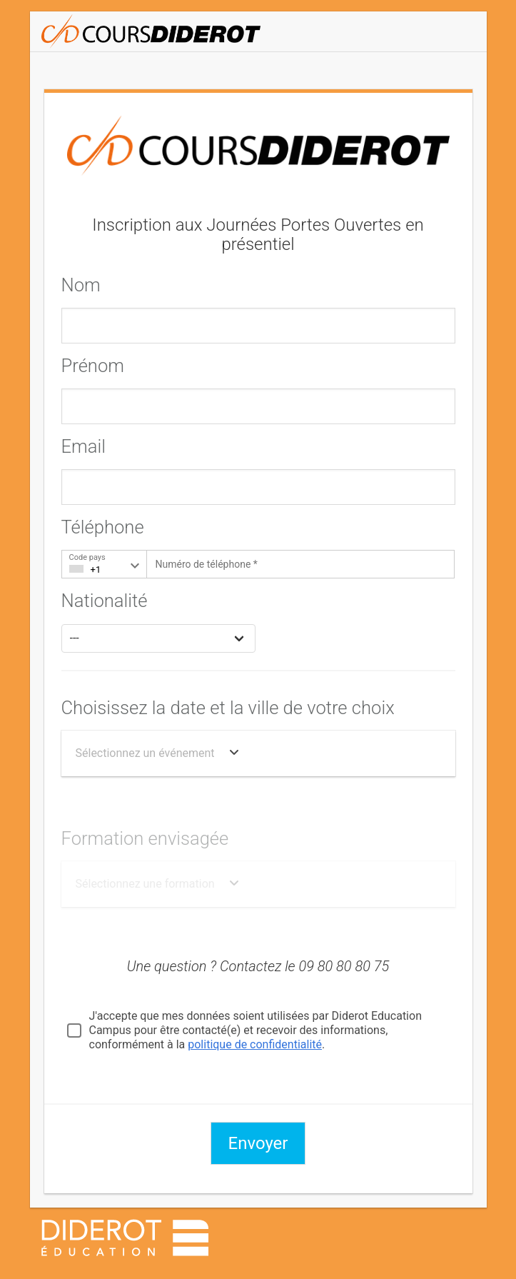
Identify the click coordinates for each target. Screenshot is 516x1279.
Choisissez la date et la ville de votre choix (228, 707)
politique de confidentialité (255, 1044)
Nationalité (104, 600)
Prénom (92, 365)
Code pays (87, 557)
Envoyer (258, 1143)
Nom (81, 285)
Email (83, 446)
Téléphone (102, 527)
